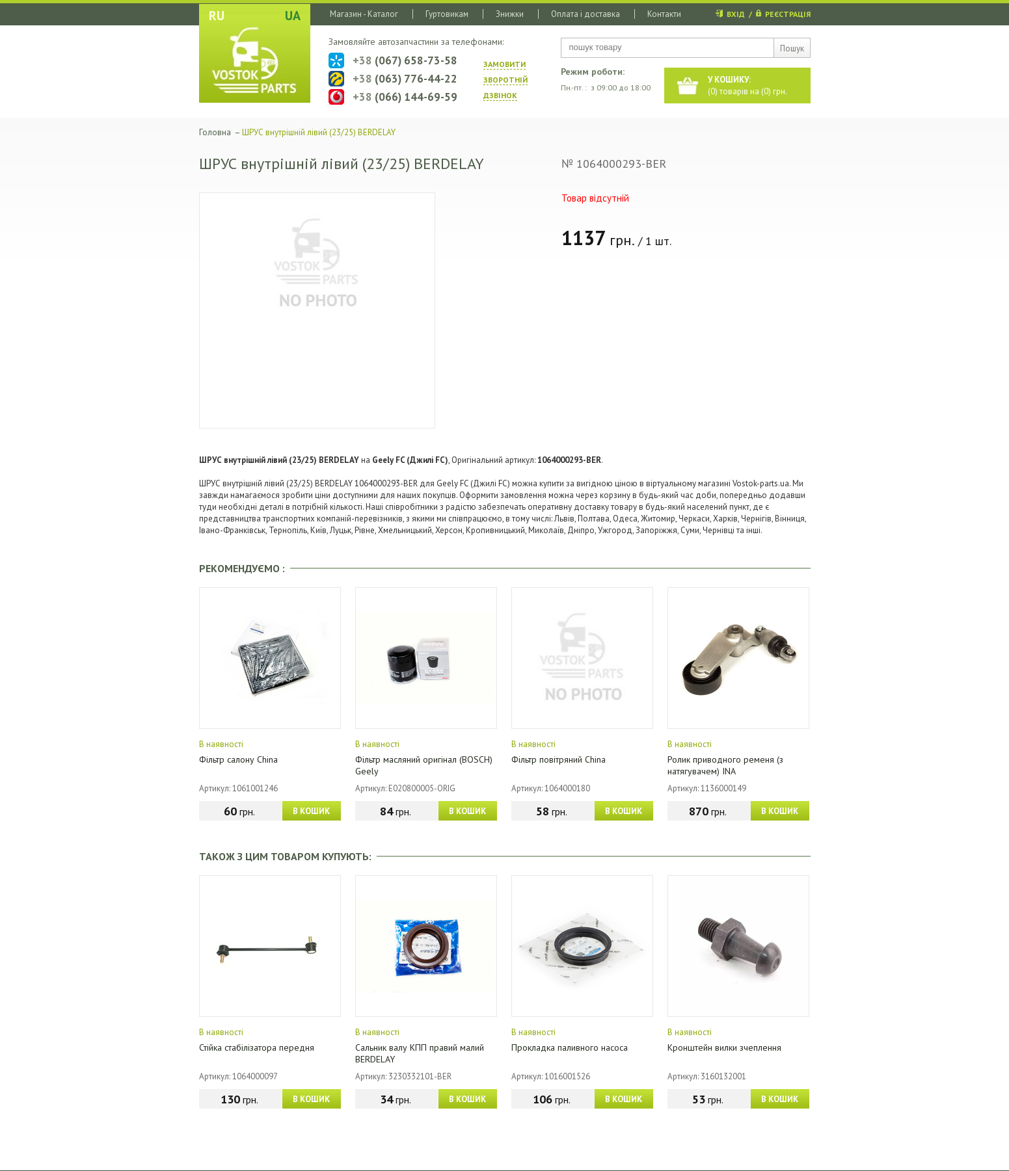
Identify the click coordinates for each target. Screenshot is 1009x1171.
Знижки (510, 14)
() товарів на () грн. (747, 85)
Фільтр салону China (238, 759)
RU (216, 15)
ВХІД (736, 14)
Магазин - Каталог (364, 14)
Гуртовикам (446, 14)
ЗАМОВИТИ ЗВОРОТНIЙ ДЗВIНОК (505, 79)
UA (293, 15)
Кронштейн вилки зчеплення (724, 1047)
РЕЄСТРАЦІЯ (788, 14)
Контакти (664, 14)
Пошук (792, 48)
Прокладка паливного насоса (569, 1047)
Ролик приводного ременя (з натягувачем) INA (725, 765)
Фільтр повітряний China (558, 759)
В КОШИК (311, 811)
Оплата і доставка (585, 14)
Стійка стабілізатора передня (256, 1047)
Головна (215, 132)
